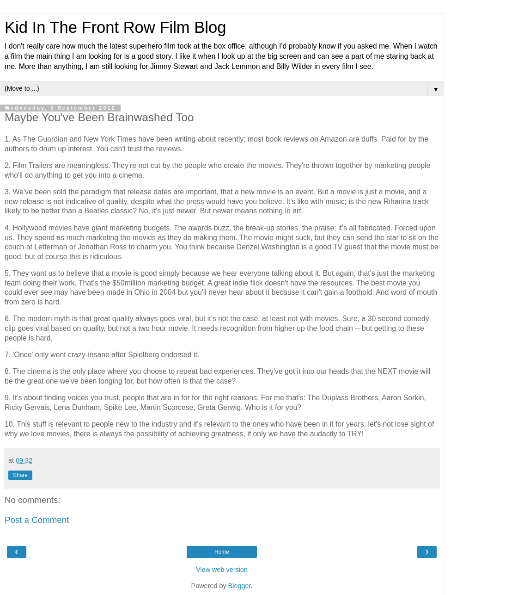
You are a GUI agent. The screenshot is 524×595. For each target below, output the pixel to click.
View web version (222, 569)
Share (20, 475)
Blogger (239, 585)
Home (221, 552)
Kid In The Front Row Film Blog (115, 27)
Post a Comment (37, 520)
